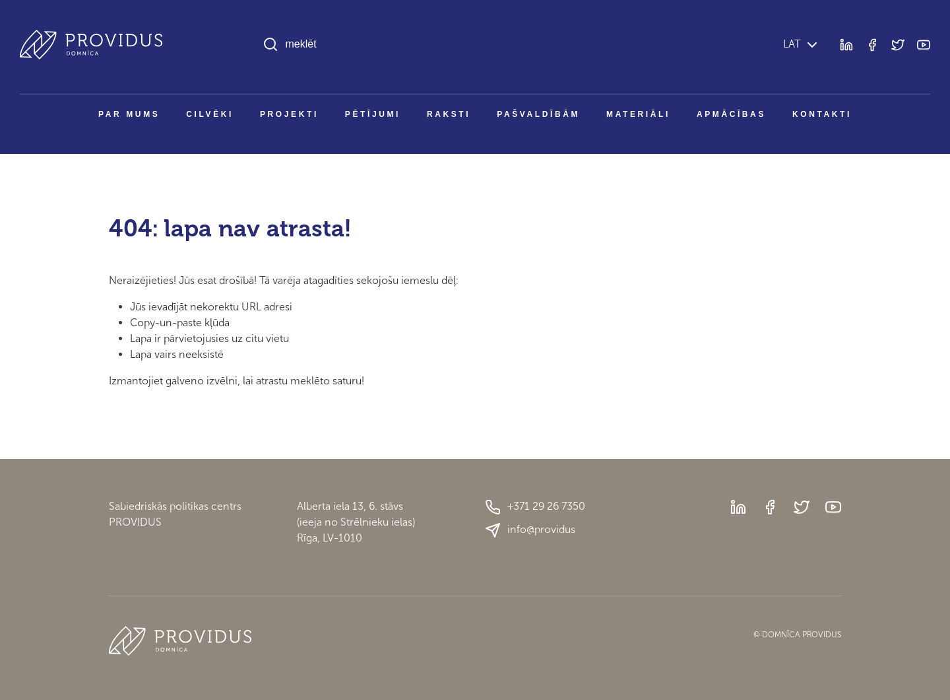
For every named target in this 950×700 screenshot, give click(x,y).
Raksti (448, 114)
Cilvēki (210, 114)
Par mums (129, 114)
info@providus (530, 530)
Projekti (289, 114)
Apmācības (731, 114)
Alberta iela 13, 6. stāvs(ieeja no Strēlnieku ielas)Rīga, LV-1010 (356, 522)
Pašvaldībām (538, 114)
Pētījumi (372, 114)
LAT (790, 44)
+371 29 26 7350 (535, 507)
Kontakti (822, 114)
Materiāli (638, 114)
